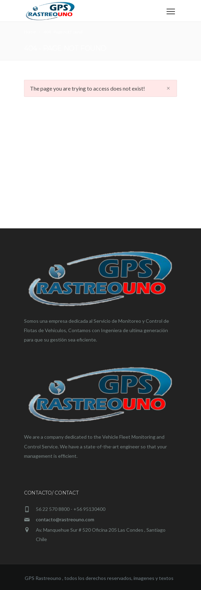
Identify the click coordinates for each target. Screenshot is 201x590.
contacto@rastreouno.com (65, 519)
